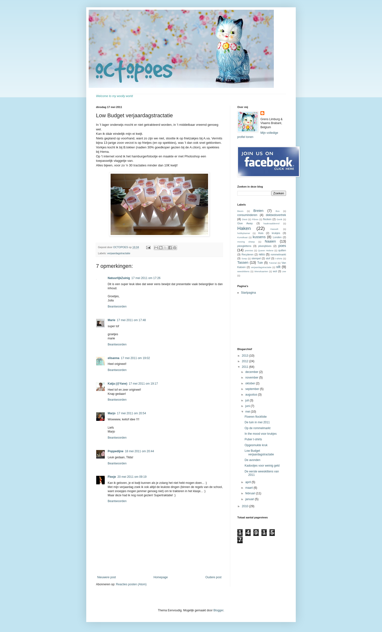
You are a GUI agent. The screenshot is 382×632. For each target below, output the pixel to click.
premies (249, 250)
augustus (251, 394)
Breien (258, 211)
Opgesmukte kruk (256, 445)
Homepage (160, 577)
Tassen (242, 262)
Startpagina (248, 292)
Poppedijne (116, 451)
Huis (260, 233)
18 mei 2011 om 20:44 (139, 451)
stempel (256, 258)
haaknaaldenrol (272, 223)
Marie (111, 320)
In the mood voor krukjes (261, 433)
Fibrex (255, 219)
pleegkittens (244, 245)
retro (262, 254)
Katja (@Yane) (117, 383)
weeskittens (243, 271)
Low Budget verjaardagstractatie (259, 452)
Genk (279, 219)
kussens (259, 237)
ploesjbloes (264, 245)
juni (248, 406)
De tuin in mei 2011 (257, 422)
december (252, 372)
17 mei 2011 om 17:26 (145, 278)
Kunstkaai (242, 237)
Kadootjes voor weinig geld (262, 465)
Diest (244, 219)
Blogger (218, 610)
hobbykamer (243, 233)
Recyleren (248, 254)
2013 (245, 355)
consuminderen (247, 215)
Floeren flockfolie (256, 416)
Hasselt (274, 229)
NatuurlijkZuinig (119, 278)
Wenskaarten (261, 271)
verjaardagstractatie (118, 253)
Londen (277, 237)
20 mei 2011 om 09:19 (131, 477)
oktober (250, 383)
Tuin (260, 262)
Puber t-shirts (253, 439)
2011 (245, 367)
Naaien (270, 241)
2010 (245, 506)
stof (268, 258)
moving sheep (246, 241)
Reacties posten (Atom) (131, 584)
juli (247, 400)
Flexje (112, 477)
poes (282, 246)
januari (250, 499)
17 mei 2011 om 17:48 (131, 320)
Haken (244, 228)
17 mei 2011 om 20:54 (131, 413)
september (252, 389)
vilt (278, 267)
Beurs (240, 211)
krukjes (276, 233)
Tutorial (273, 263)
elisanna (113, 358)
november (252, 377)
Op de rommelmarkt (257, 428)
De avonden (252, 460)
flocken (267, 219)
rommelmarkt (278, 254)
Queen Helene (265, 250)
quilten (282, 250)
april (248, 482)
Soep (244, 258)
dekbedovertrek (276, 215)
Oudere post (213, 577)
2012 (245, 361)
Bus (278, 211)
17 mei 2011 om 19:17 (143, 383)
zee (284, 271)
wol (275, 271)
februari (250, 493)
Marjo (111, 413)
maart (249, 487)
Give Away (245, 223)
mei (248, 411)
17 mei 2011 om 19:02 (135, 358)
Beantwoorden (117, 306)
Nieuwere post (106, 577)
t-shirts (278, 258)
